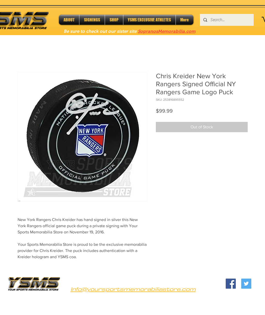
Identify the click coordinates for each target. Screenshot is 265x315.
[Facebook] (231, 284)
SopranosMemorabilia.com (166, 31)
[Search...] (226, 20)
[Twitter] (246, 284)
